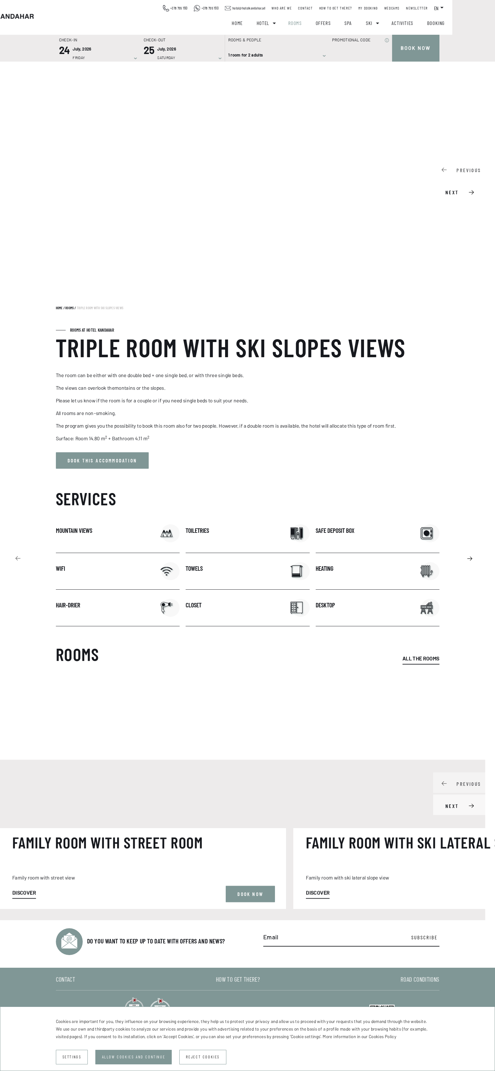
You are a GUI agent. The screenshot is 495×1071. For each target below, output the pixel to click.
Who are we (324, 8)
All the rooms (421, 659)
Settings (72, 1057)
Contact (347, 8)
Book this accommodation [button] (102, 460)
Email (271, 937)
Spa (390, 23)
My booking (410, 8)
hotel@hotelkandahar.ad (287, 8)
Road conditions (420, 979)
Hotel (305, 23)
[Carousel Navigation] (464, 180)
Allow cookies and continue (133, 1057)
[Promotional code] (357, 55)
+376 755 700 (217, 8)
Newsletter (459, 8)
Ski (411, 23)
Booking (478, 23)
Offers (365, 23)
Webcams (434, 8)
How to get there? (377, 8)
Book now (416, 48)
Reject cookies (203, 1057)
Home (279, 23)
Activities (444, 23)
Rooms (337, 23)
